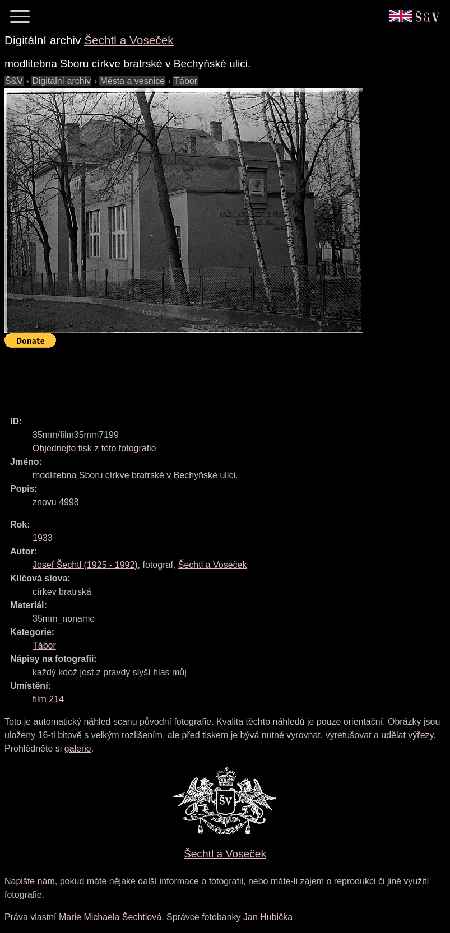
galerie (77, 748)
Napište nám (29, 881)
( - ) (85, 565)
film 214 (48, 699)
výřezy (420, 735)
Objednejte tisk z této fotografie (94, 448)
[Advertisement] (208, 377)
